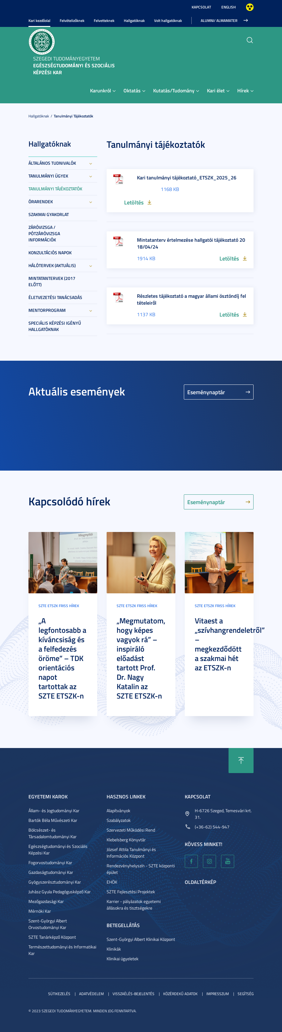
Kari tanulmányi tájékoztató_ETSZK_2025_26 (186, 177)
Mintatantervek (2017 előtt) (51, 281)
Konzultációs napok (50, 252)
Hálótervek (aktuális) (52, 265)
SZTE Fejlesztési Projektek (131, 892)
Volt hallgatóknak (168, 20)
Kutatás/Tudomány (173, 90)
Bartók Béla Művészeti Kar (52, 820)
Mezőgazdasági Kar (46, 901)
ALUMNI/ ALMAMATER (219, 20)
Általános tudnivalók (52, 163)
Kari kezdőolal (39, 20)
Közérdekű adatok (180, 993)
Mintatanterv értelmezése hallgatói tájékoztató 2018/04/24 (191, 243)
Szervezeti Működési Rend (131, 830)
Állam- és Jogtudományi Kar (53, 810)
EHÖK (112, 882)
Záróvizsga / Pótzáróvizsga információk (44, 233)
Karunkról (100, 90)
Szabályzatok (119, 820)
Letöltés (134, 202)
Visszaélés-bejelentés (133, 993)
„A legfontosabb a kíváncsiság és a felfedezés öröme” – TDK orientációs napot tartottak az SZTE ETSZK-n (62, 658)
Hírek (243, 90)
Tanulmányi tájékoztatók (73, 116)
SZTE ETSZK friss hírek (58, 605)
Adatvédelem (91, 993)
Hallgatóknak (134, 20)
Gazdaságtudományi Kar (50, 872)
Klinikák (114, 949)
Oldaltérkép (200, 881)
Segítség (246, 993)
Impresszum (217, 993)
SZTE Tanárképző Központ (52, 937)
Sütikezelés (59, 993)
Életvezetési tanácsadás (55, 297)
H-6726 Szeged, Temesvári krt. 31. (223, 814)
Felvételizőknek (72, 20)
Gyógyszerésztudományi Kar (54, 882)
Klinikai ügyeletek (122, 959)
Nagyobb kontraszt (250, 7)
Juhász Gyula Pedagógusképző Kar (59, 892)
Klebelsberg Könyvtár (126, 840)
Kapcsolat (201, 7)
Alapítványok (118, 810)
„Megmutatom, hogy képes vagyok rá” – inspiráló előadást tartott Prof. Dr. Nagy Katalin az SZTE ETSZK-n (141, 658)
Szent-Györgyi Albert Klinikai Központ (141, 939)
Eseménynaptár (206, 392)
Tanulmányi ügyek (48, 176)
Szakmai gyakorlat (48, 214)
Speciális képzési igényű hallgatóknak (54, 326)
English (228, 7)
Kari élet (216, 90)
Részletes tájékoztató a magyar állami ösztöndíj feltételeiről (191, 299)
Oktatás (132, 90)
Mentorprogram (47, 310)
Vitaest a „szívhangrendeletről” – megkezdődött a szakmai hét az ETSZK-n (230, 644)
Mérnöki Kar (39, 911)
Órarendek (40, 201)
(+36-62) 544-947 (212, 827)
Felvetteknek (104, 20)
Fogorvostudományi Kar (50, 862)
